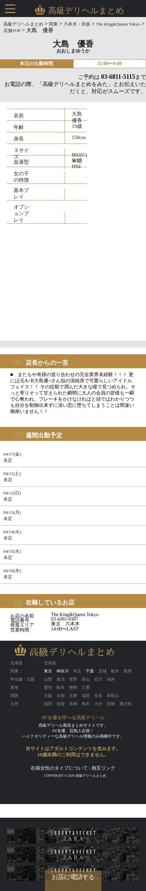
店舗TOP (11, 30)
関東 (53, 24)
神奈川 (62, 671)
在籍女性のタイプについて (59, 768)
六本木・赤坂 (77, 24)
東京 (48, 671)
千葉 (90, 671)
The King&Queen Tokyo (118, 24)
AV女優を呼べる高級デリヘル (72, 717)
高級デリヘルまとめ (23, 24)
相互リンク (103, 768)
